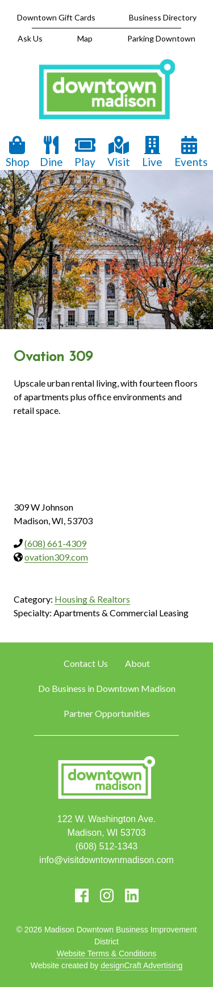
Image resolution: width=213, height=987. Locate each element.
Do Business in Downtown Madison (107, 688)
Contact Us (86, 663)
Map (85, 38)
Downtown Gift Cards (56, 17)
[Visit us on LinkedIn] (132, 895)
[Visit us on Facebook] (82, 895)
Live (152, 152)
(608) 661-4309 (55, 543)
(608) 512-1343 (106, 846)
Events (191, 152)
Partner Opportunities (107, 713)
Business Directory (163, 17)
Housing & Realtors (92, 599)
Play (85, 152)
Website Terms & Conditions (106, 953)
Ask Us (30, 38)
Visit (118, 152)
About (137, 663)
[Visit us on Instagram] (107, 895)
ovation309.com (56, 556)
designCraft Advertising (141, 965)
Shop (17, 152)
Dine (51, 152)
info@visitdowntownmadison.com (106, 860)
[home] (107, 90)
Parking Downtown (161, 38)
